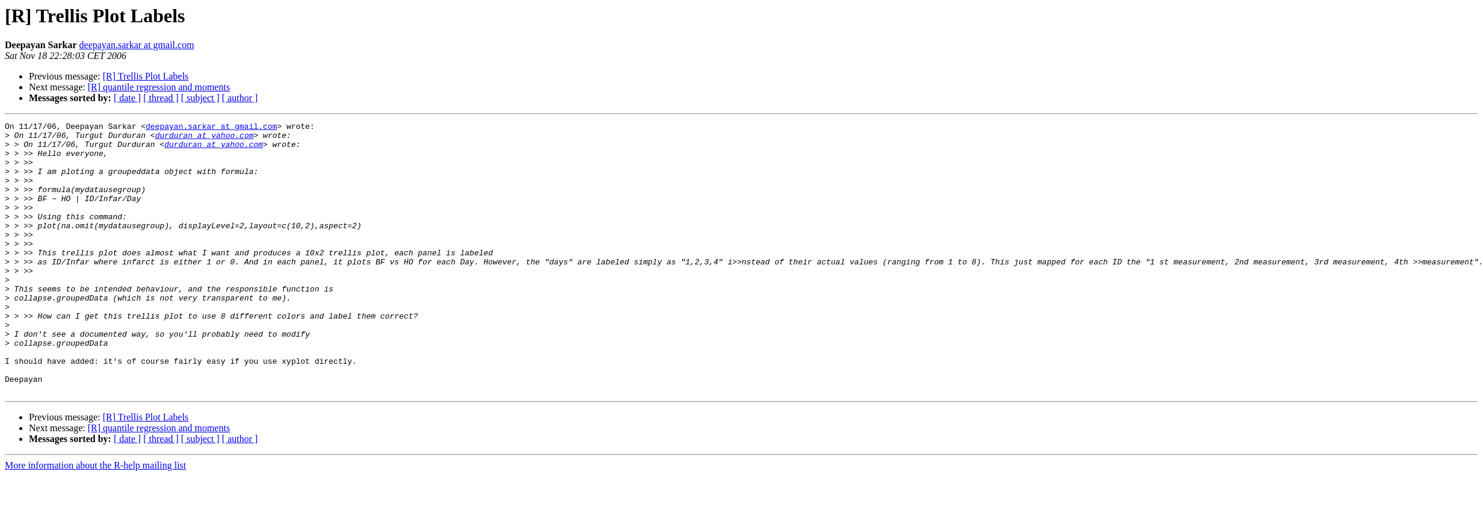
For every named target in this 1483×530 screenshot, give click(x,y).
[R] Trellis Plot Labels (146, 76)
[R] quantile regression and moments (159, 87)
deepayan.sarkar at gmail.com (136, 45)
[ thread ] (161, 98)
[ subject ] (200, 98)
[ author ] (240, 98)
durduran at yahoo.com (204, 138)
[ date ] (127, 98)
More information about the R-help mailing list (95, 519)
